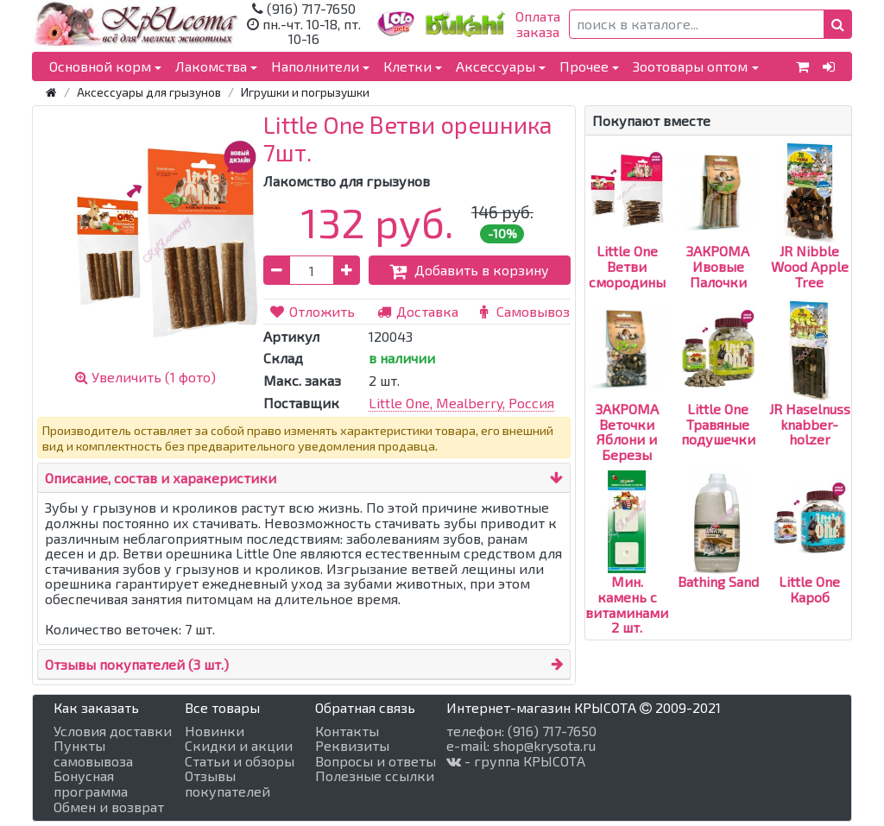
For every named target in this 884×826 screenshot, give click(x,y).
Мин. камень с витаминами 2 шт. (626, 573)
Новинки (214, 731)
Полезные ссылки (374, 776)
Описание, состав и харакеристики (160, 478)
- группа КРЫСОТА (515, 761)
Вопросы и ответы (375, 761)
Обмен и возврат (109, 807)
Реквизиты (352, 745)
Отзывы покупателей (227, 783)
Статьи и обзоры (239, 761)
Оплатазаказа (537, 24)
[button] (838, 24)
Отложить (311, 311)
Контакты (347, 731)
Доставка (417, 311)
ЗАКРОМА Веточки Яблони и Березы (627, 401)
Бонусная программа (91, 783)
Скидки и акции (239, 745)
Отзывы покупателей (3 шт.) (137, 664)
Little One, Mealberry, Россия (461, 402)
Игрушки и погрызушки (305, 92)
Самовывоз (522, 311)
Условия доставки (113, 731)
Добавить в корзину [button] (469, 270)
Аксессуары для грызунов (149, 92)
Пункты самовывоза (93, 753)
